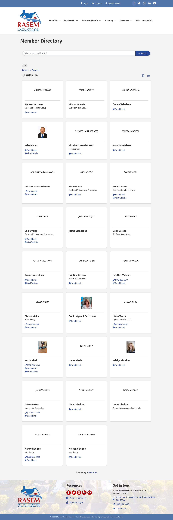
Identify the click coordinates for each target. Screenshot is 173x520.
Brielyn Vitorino (121, 360)
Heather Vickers (121, 275)
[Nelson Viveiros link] (86, 434)
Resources (124, 20)
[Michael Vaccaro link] (42, 90)
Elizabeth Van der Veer (81, 145)
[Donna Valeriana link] (130, 90)
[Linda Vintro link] (130, 302)
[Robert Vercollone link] (42, 261)
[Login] (83, 3)
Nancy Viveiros (33, 448)
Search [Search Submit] (143, 53)
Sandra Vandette (122, 145)
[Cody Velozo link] (130, 216)
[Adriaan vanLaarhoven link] (42, 172)
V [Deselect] (25, 66)
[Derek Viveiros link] (130, 390)
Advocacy (109, 20)
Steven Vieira (32, 316)
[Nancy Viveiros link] (42, 434)
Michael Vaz (75, 186)
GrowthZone (92, 472)
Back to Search (30, 70)
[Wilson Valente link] (86, 90)
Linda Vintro (119, 316)
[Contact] (96, 3)
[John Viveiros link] (42, 390)
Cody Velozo (119, 230)
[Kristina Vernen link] (86, 261)
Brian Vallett (31, 145)
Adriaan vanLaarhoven (37, 186)
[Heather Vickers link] (130, 261)
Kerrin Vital (31, 360)
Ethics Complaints (144, 20)
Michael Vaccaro (34, 104)
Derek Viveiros (120, 404)
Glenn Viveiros (76, 404)
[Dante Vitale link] (86, 346)
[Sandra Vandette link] (130, 131)
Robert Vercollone (35, 275)
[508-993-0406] (112, 3)
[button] (143, 75)
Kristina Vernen (77, 275)
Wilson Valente (77, 104)
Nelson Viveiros (77, 448)
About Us (53, 20)
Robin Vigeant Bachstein (82, 316)
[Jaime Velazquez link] (86, 216)
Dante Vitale (75, 360)
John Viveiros (32, 404)
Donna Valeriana (122, 104)
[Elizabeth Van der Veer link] (86, 131)
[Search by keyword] (79, 53)
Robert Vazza (120, 186)
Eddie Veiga (31, 230)
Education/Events (90, 20)
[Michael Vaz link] (86, 172)
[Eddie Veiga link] (42, 216)
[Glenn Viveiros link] (86, 390)
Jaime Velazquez (78, 230)
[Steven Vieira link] (42, 302)
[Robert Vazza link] (130, 172)
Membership (69, 20)
